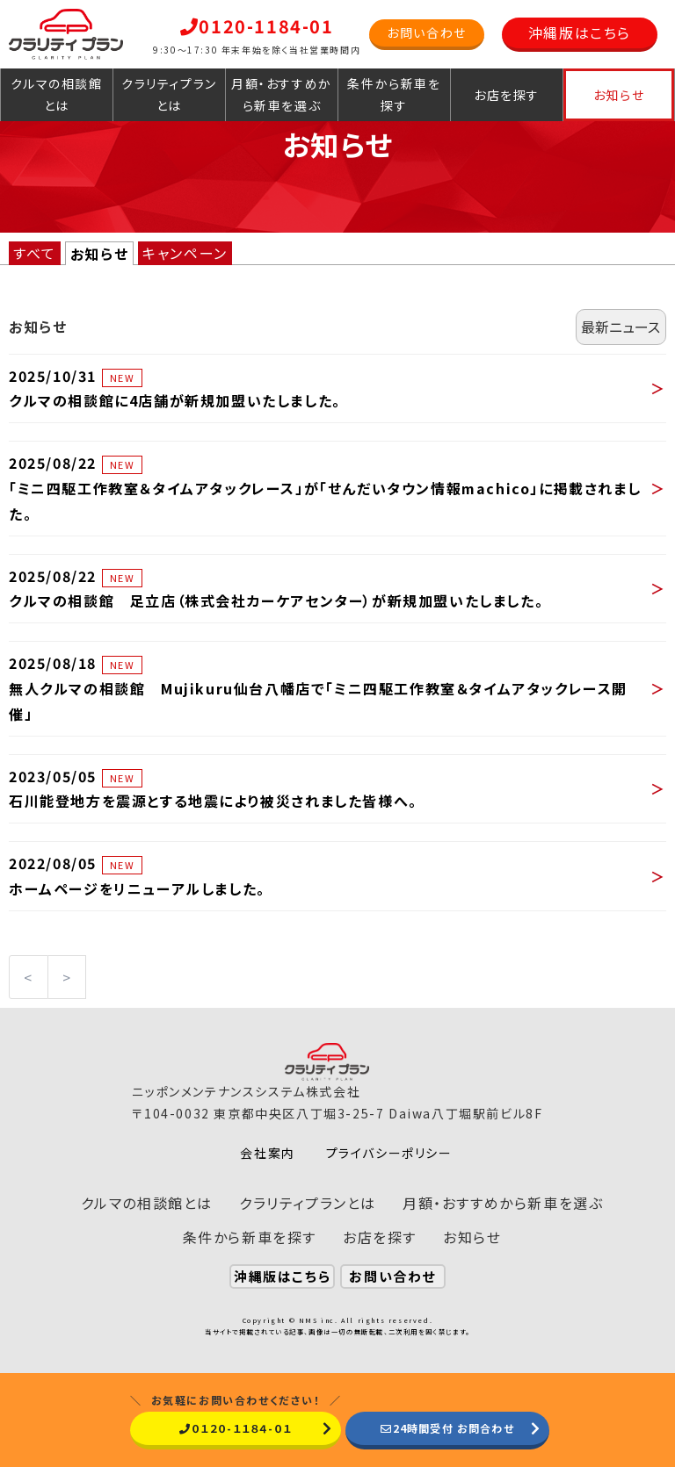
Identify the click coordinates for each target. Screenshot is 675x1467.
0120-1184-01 (257, 26)
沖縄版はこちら (579, 32)
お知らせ (618, 95)
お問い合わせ (427, 32)
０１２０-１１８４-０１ (235, 1427)
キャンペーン (185, 252)
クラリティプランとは (169, 94)
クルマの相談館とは (56, 94)
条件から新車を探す (393, 94)
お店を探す (507, 95)
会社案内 (267, 1152)
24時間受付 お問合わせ (447, 1427)
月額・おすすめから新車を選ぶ (281, 94)
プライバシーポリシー (389, 1152)
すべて (34, 252)
